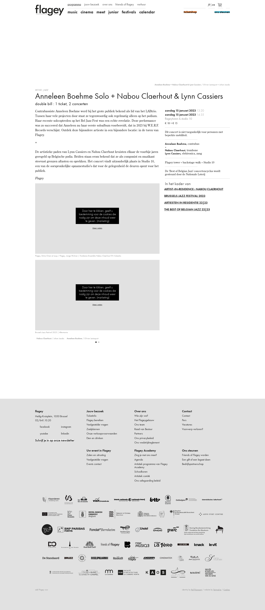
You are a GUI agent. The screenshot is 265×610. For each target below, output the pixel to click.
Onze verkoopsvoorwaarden (102, 433)
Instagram (192, 5)
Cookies (226, 589)
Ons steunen (190, 450)
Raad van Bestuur (143, 429)
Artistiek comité (142, 476)
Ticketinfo (91, 416)
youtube (44, 433)
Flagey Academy (145, 450)
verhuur (141, 4)
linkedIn (203, 5)
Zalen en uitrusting (96, 455)
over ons (107, 4)
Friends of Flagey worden (195, 455)
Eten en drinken (95, 438)
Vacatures (187, 424)
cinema (87, 12)
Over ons (140, 411)
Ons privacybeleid (144, 438)
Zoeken (228, 5)
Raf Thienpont (196, 589)
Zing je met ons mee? (145, 455)
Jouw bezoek (95, 411)
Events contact (94, 464)
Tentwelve (217, 589)
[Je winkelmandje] (221, 6)
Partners (138, 433)
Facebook (186, 5)
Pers (184, 420)
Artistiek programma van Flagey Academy (150, 465)
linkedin (65, 433)
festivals (129, 12)
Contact (187, 411)
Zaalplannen (93, 429)
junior (113, 12)
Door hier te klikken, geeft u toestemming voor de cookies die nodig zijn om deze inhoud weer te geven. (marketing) (97, 216)
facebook (45, 427)
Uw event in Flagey (99, 450)
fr (209, 4)
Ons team (139, 424)
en (213, 4)
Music (38, 90)
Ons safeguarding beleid (147, 480)
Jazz (45, 90)
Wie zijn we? (141, 416)
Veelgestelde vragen (97, 424)
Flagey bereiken (95, 420)
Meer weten (97, 228)
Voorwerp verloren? (192, 429)
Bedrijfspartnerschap (192, 464)
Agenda (138, 459)
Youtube (198, 5)
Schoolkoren (141, 471)
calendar (147, 12)
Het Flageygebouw (144, 420)
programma (74, 4)
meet (101, 12)
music (72, 12)
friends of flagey (124, 4)
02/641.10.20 (43, 420)
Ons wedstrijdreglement (146, 442)
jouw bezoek (91, 4)
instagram (66, 427)
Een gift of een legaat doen (196, 459)
